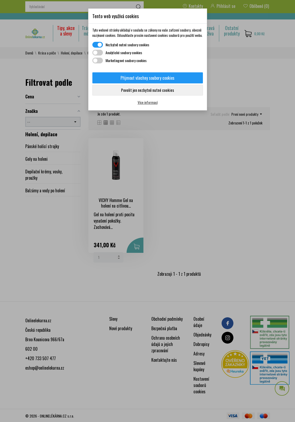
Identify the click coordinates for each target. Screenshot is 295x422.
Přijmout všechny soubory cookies (147, 78)
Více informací (148, 102)
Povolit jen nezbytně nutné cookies (147, 90)
